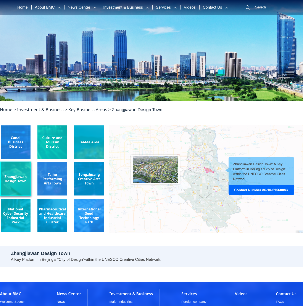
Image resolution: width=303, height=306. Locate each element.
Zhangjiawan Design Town (16, 178)
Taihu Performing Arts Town (52, 179)
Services (164, 7)
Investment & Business (123, 7)
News (61, 301)
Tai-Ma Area (89, 142)
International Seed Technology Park (89, 215)
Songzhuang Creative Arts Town (89, 179)
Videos (190, 7)
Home (22, 7)
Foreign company (193, 301)
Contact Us (213, 7)
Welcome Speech (12, 301)
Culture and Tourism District (52, 142)
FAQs (280, 301)
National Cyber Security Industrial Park (15, 215)
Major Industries (121, 301)
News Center (79, 7)
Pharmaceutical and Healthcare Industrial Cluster (52, 215)
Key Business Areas (87, 109)
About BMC (45, 7)
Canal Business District (15, 142)
